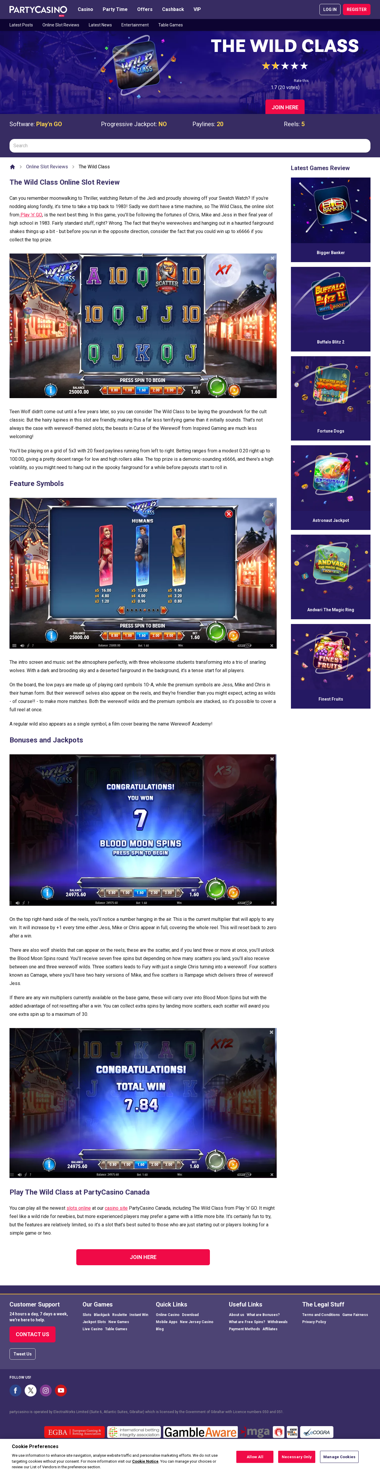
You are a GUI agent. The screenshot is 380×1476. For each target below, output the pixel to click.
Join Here (285, 107)
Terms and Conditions (321, 1315)
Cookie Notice (145, 1461)
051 (280, 1412)
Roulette (119, 1315)
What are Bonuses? (263, 1315)
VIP (197, 9)
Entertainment (135, 25)
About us (236, 1315)
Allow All (255, 1457)
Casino (85, 9)
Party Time (115, 9)
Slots (87, 1315)
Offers (145, 9)
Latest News (100, 25)
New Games (118, 1322)
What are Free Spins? (247, 1322)
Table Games (170, 25)
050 (265, 1412)
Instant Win (138, 1315)
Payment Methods (244, 1329)
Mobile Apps (167, 1322)
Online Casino (168, 1315)
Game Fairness (355, 1315)
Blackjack (102, 1315)
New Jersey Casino (196, 1322)
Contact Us (32, 1334)
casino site (116, 1208)
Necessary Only (297, 1457)
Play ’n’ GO (30, 215)
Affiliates (270, 1329)
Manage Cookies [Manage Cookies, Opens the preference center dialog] (339, 1457)
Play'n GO (49, 124)
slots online (78, 1208)
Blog (160, 1329)
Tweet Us (22, 1354)
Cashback (173, 9)
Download (190, 1315)
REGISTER (357, 9)
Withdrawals (277, 1322)
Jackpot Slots (94, 1322)
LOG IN (330, 9)
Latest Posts (21, 25)
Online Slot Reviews (60, 25)
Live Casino (93, 1329)
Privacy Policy (314, 1322)
